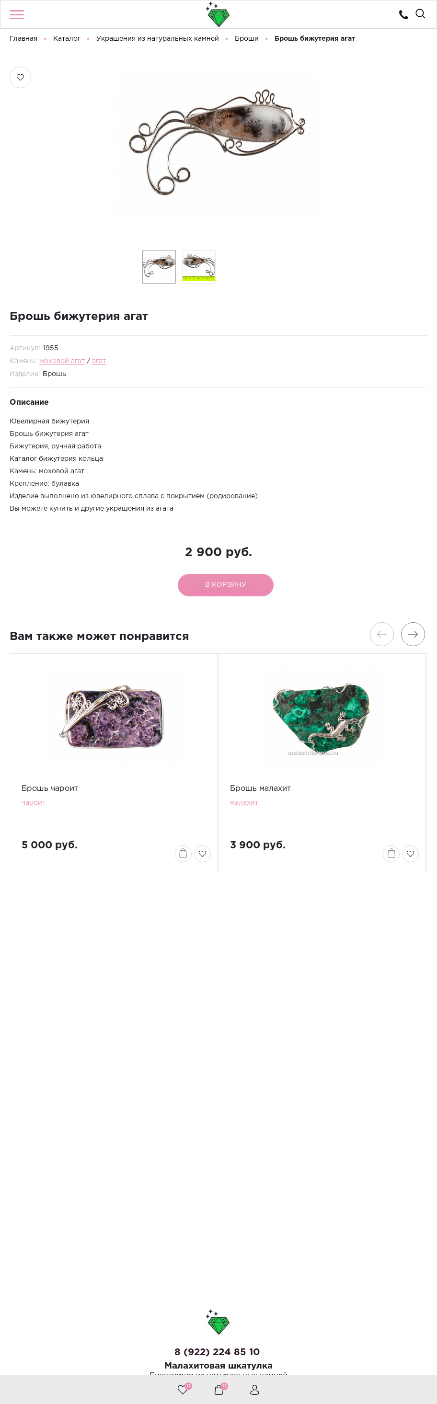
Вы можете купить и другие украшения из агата (91, 511)
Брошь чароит (50, 790)
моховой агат (62, 363)
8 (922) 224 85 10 (217, 1352)
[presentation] (382, 636)
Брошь (54, 376)
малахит (244, 805)
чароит (34, 805)
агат (99, 363)
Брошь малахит (260, 790)
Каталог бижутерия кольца (56, 461)
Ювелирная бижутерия (49, 424)
